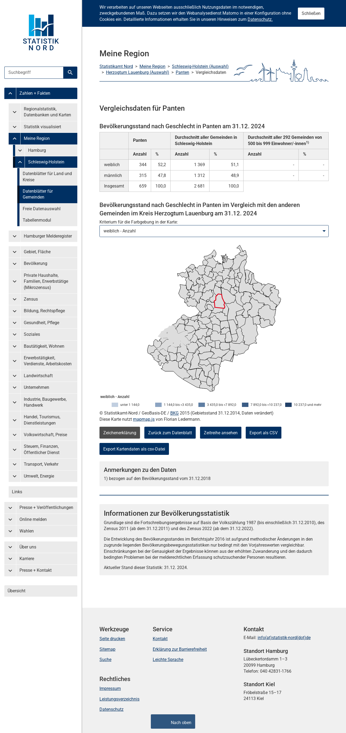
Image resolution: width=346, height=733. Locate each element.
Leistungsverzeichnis (119, 699)
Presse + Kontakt (35, 570)
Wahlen (26, 531)
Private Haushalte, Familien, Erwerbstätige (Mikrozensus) (46, 281)
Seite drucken (112, 638)
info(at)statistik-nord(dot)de (284, 637)
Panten (182, 72)
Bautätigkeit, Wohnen (44, 346)
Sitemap (107, 649)
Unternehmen (36, 387)
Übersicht (16, 590)
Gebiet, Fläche (37, 251)
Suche (105, 659)
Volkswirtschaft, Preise (45, 434)
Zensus (31, 299)
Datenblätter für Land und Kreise (47, 176)
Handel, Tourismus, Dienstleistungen (42, 419)
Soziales (32, 334)
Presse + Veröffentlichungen (46, 507)
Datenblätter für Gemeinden (38, 194)
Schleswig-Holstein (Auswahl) (200, 66)
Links (17, 491)
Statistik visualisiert (42, 126)
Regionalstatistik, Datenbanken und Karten (47, 111)
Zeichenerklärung (119, 432)
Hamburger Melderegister (48, 236)
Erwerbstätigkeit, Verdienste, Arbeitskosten (48, 360)
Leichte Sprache (168, 659)
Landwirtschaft (38, 375)
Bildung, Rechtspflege (44, 310)
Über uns (27, 547)
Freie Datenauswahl (42, 208)
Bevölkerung (35, 263)
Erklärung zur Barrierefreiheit (180, 649)
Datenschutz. (260, 19)
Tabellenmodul (37, 220)
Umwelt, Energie (39, 476)
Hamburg (37, 150)
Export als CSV (263, 432)
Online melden (33, 519)
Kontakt (160, 638)
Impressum (110, 688)
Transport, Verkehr (41, 464)
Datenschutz (111, 709)
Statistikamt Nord (116, 66)
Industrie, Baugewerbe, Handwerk (45, 402)
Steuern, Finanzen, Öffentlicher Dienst (41, 449)
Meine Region (37, 138)
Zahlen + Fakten (34, 93)
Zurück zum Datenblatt (170, 432)
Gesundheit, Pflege (41, 322)
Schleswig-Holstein (46, 162)
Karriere (26, 558)
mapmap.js (144, 419)
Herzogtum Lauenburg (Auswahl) (137, 72)
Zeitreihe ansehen (221, 432)
